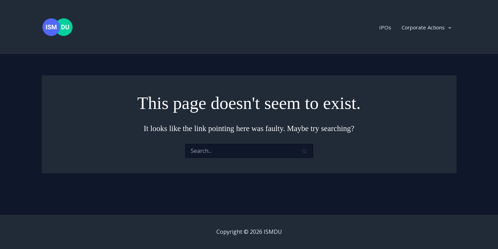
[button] (448, 27)
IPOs (385, 27)
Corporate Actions (426, 27)
